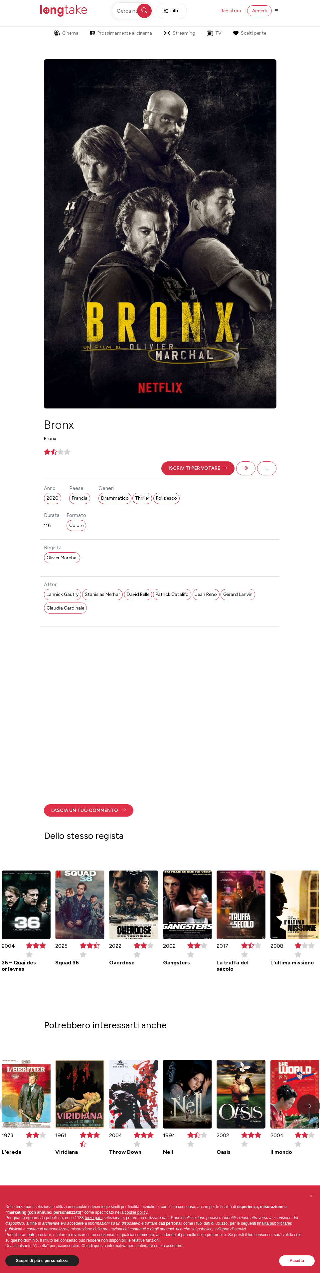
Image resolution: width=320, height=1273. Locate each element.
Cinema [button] (66, 33)
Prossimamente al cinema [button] (121, 33)
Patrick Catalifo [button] (172, 594)
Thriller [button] (142, 498)
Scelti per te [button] (249, 33)
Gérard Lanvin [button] (237, 594)
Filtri (172, 10)
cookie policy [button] (136, 1212)
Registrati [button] (231, 11)
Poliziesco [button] (166, 498)
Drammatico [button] (115, 498)
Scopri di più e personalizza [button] (42, 1260)
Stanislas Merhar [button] (102, 594)
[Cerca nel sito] (132, 10)
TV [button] (214, 33)
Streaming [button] (179, 33)
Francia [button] (79, 498)
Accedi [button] (259, 11)
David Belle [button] (138, 594)
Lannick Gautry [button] (63, 594)
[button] (198, 468)
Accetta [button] (297, 1260)
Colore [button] (76, 525)
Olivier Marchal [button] (62, 558)
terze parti (93, 1217)
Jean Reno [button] (206, 594)
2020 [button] (53, 498)
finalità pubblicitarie (274, 1223)
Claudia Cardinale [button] (65, 608)
